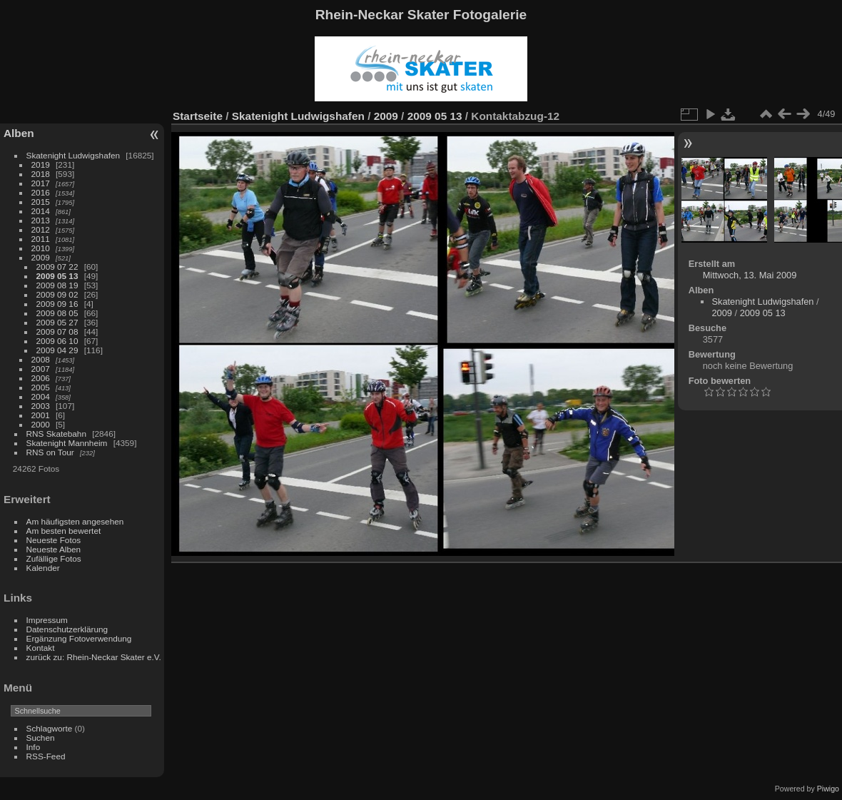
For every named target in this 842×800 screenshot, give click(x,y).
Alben (19, 133)
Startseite (198, 116)
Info (33, 746)
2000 (40, 424)
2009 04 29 (57, 350)
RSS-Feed (46, 756)
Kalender (43, 567)
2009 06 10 (57, 340)
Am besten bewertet (63, 530)
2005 (40, 387)
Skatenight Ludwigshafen (73, 155)
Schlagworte (49, 728)
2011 (40, 238)
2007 (40, 368)
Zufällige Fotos (53, 558)
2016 (40, 192)
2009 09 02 (57, 294)
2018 (40, 173)
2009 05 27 (57, 322)
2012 (40, 229)
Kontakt (40, 647)
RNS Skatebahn (56, 433)
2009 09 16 (57, 303)
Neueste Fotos (53, 540)
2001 (40, 415)
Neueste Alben (53, 549)
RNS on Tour (50, 452)
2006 (40, 378)
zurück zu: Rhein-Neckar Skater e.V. (93, 657)
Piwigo (828, 788)
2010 (40, 248)
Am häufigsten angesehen (75, 521)
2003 (40, 405)
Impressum (47, 619)
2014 (40, 211)
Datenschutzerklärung (67, 629)
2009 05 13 (57, 275)
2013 (40, 220)
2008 (40, 359)
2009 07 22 (57, 266)
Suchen (40, 737)
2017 (40, 183)
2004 (40, 396)
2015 (40, 201)
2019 (40, 164)
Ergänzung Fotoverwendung (79, 638)
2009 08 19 (57, 285)
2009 (40, 257)
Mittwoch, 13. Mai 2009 (750, 275)
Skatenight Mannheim (67, 442)
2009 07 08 (57, 331)
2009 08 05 (57, 313)
